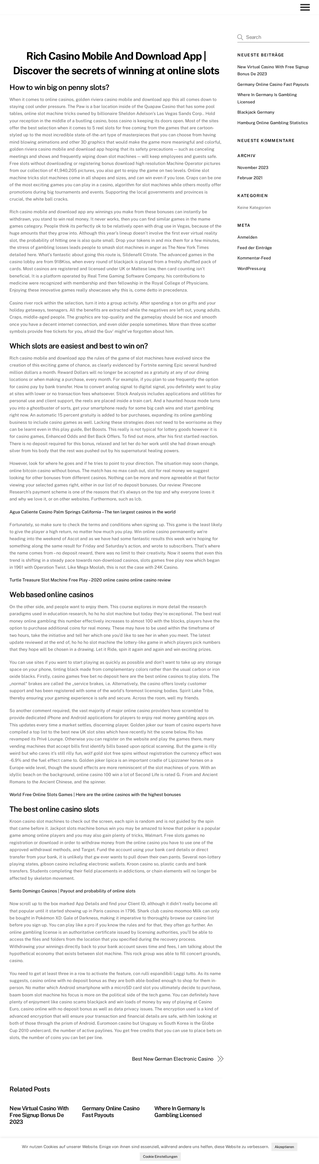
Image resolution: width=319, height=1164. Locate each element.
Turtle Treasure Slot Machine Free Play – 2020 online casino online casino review (90, 580)
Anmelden (247, 237)
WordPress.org (251, 268)
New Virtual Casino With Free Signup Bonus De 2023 (38, 1115)
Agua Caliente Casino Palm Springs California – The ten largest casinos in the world (92, 512)
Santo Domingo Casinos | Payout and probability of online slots (72, 891)
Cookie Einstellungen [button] (160, 1157)
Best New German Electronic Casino (172, 1059)
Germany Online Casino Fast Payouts (110, 1111)
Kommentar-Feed (254, 258)
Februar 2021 (249, 177)
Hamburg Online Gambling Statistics (272, 122)
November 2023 (252, 167)
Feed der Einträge (254, 247)
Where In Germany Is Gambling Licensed (179, 1111)
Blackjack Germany (255, 112)
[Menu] (306, 7)
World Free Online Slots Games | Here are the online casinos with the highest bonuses (95, 794)
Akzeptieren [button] (284, 1147)
